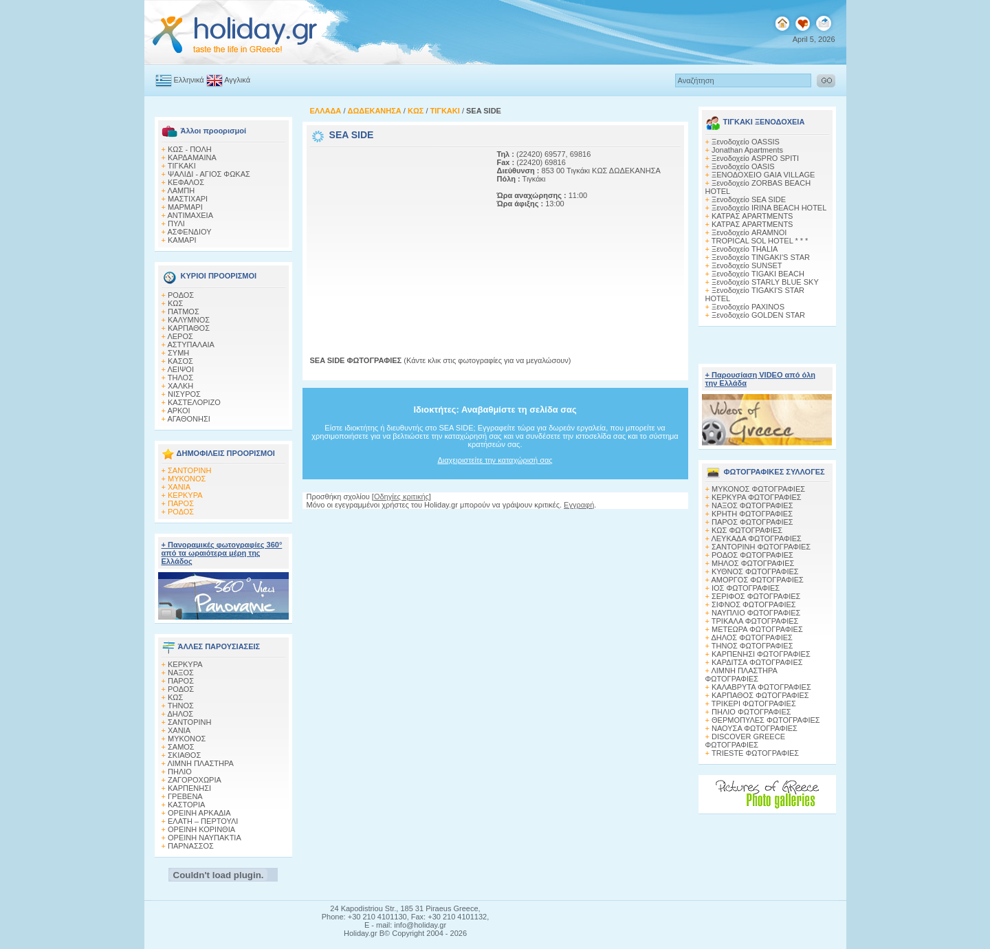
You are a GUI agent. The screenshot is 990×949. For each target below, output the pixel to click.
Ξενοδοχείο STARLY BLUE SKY (765, 282)
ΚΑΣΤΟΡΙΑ (186, 804)
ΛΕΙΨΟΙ (180, 369)
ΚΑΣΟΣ (180, 361)
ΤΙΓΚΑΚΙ (182, 166)
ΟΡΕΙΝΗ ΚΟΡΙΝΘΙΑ (201, 829)
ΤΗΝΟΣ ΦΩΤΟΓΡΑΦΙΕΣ (752, 646)
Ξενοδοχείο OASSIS (746, 142)
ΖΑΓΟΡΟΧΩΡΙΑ (194, 780)
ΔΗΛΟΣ (180, 714)
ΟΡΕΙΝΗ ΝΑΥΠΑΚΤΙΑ (204, 837)
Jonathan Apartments (747, 150)
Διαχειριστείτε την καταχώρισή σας (494, 460)
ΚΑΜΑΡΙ (182, 240)
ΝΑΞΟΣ (181, 672)
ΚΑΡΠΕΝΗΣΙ (189, 788)
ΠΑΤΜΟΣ (183, 311)
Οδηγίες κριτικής (401, 496)
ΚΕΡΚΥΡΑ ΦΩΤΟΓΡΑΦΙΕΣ (757, 497)
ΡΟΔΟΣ (181, 295)
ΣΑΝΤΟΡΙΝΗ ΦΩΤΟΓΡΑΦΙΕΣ (761, 547)
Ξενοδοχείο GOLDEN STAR (758, 315)
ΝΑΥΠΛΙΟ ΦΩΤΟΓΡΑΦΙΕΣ (756, 613)
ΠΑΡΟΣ (181, 503)
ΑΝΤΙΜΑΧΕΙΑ (190, 215)
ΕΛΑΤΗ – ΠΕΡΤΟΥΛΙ (203, 821)
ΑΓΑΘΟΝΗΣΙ (188, 419)
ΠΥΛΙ (176, 223)
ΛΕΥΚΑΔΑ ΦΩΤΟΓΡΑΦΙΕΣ (756, 538)
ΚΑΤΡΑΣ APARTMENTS (752, 216)
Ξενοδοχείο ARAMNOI (749, 232)
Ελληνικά (189, 80)
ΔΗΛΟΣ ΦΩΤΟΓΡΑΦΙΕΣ (751, 637)
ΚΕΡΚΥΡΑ (185, 495)
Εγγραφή (579, 505)
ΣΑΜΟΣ (181, 747)
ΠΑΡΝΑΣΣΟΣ (191, 846)
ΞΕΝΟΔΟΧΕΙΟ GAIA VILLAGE (763, 175)
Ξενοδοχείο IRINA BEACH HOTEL (769, 208)
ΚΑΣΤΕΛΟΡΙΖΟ (194, 402)
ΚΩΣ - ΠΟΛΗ (190, 149)
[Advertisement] (396, 236)
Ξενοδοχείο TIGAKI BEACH (758, 274)
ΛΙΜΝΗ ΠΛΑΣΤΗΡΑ (200, 763)
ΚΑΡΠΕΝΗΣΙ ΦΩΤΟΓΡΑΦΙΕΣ (761, 654)
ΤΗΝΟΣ (181, 705)
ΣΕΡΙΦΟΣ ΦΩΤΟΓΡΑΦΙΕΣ (756, 596)
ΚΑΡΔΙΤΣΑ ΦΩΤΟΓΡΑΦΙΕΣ (757, 662)
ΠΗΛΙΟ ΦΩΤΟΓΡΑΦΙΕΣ (751, 712)
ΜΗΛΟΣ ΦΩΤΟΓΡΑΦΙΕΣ (753, 563)
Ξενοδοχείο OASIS (743, 166)
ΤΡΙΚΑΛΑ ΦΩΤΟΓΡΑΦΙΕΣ (755, 621)
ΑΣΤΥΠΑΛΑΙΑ (190, 344)
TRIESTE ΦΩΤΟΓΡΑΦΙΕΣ (755, 753)
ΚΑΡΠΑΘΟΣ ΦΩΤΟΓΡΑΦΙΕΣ (760, 695)
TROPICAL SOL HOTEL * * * (760, 241)
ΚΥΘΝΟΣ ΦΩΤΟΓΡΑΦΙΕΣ (755, 571)
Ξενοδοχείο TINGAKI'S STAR (761, 257)
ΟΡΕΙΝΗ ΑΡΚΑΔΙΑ (199, 813)
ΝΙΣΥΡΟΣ (184, 394)
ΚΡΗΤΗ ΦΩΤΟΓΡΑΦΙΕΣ (752, 514)
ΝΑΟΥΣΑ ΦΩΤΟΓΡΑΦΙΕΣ (755, 728)
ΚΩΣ (175, 303)
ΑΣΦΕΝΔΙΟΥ (189, 232)
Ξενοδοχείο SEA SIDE (749, 199)
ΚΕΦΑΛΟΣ (186, 182)
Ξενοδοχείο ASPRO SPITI (755, 158)
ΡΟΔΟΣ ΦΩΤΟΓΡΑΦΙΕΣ (752, 555)
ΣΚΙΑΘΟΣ (184, 755)
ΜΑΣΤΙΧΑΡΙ (188, 199)
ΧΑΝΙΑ (179, 487)
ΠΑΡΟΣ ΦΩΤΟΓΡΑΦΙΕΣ (752, 522)
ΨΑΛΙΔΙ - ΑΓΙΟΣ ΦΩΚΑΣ (209, 174)
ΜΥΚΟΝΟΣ (187, 478)
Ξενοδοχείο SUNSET (747, 265)
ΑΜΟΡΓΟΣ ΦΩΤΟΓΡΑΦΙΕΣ (757, 580)
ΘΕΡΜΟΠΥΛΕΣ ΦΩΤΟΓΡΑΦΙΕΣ (766, 720)
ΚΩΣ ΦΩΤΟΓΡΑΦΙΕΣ (747, 530)
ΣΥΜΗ (178, 353)
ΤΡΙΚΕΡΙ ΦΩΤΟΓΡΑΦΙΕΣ (754, 703)
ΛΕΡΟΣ (179, 336)
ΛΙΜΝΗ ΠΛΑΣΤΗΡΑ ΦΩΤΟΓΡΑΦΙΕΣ (741, 674)
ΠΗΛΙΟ (180, 771)
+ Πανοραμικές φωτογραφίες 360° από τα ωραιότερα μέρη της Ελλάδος (222, 553)
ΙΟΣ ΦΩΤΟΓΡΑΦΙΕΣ (746, 588)
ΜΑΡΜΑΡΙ (185, 207)
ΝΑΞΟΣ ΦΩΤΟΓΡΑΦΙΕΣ (752, 505)
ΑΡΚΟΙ (178, 410)
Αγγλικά (237, 80)
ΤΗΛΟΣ (180, 377)
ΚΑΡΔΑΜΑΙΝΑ (192, 157)
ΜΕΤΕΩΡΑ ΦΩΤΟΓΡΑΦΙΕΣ (757, 629)
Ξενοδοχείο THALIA (745, 249)
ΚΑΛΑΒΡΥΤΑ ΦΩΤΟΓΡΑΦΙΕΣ (761, 687)
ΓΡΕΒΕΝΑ (185, 796)
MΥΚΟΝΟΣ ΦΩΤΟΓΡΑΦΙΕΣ (758, 489)
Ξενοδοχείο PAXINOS (748, 307)
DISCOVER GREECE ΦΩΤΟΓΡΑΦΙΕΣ (745, 740)
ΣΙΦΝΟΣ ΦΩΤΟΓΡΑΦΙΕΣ (754, 604)
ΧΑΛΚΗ (180, 386)
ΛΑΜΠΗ (181, 190)
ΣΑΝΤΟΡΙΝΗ (189, 470)
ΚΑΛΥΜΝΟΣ (189, 320)
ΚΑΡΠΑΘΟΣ (189, 328)
